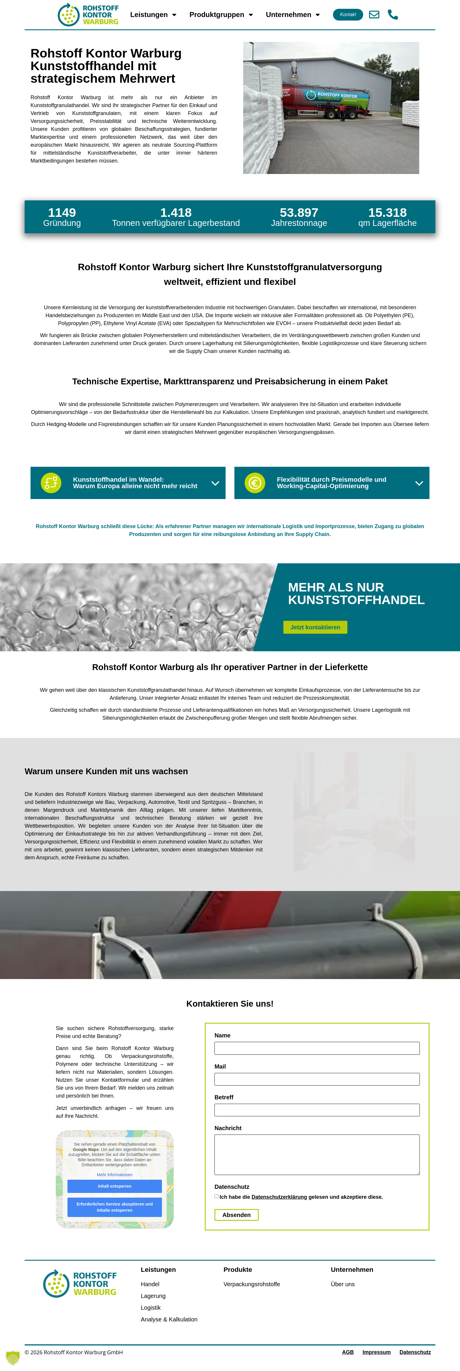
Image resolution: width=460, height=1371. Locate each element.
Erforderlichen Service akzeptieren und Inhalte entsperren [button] (115, 1216)
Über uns (343, 1293)
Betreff (223, 1106)
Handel (150, 1293)
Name (222, 1044)
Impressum (377, 1361)
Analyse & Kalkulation (169, 1328)
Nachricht (227, 1137)
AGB (348, 1361)
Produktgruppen (222, 14)
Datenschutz (231, 1196)
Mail (220, 1075)
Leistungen (154, 14)
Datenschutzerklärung (279, 1206)
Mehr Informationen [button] (114, 1183)
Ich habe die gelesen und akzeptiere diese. (301, 1206)
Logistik (151, 1316)
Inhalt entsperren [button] (114, 1195)
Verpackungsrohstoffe (252, 1293)
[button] (13, 1358)
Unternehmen (294, 14)
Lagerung (153, 1304)
